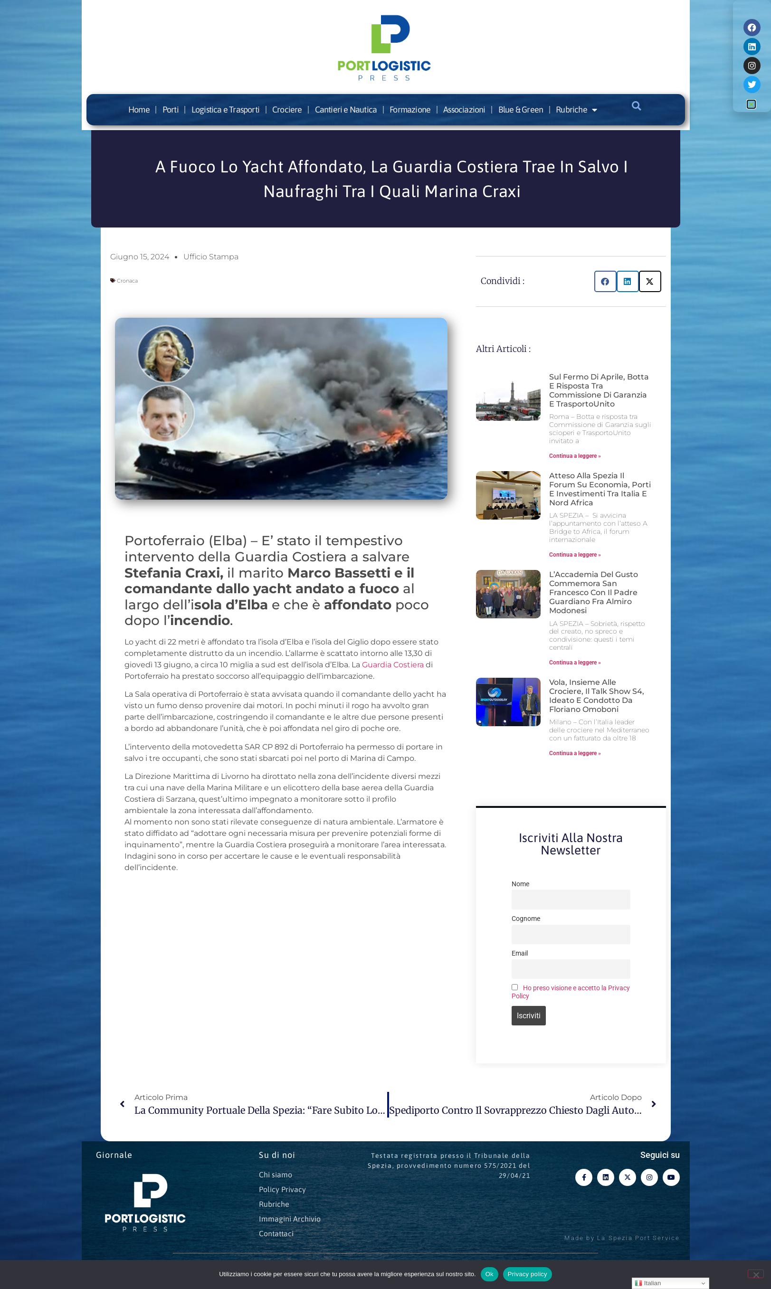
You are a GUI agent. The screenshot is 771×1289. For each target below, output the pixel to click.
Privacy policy (527, 1274)
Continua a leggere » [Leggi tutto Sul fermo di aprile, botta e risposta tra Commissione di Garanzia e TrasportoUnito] (575, 456)
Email (520, 953)
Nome (520, 884)
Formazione (410, 109)
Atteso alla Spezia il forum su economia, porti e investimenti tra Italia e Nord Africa (600, 489)
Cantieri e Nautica (346, 109)
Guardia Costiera (393, 664)
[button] (636, 106)
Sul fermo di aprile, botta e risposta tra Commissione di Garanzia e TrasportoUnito (599, 390)
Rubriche (576, 110)
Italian (648, 1283)
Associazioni (464, 109)
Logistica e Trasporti (225, 109)
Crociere (287, 109)
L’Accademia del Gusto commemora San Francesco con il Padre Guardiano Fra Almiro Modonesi (593, 593)
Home (139, 109)
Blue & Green (520, 109)
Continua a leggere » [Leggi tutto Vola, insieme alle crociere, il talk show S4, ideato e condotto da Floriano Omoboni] (575, 753)
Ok (489, 1274)
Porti (170, 109)
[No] (756, 1274)
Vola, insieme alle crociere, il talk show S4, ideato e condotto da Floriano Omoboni (596, 696)
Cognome (526, 919)
